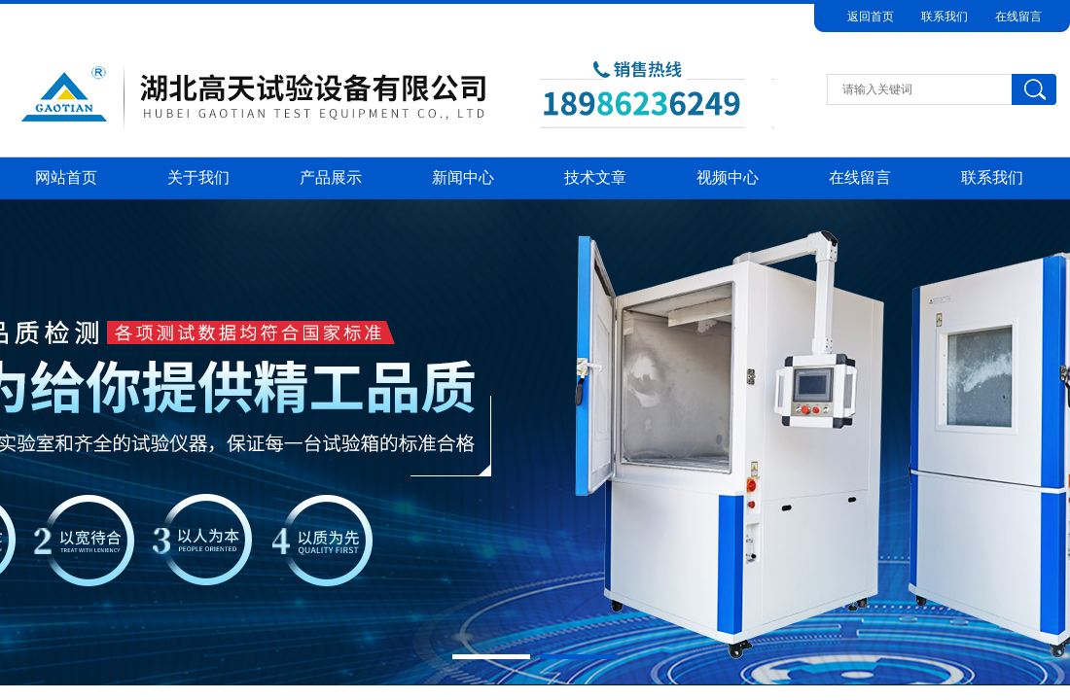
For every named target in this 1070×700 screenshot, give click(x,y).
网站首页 (66, 177)
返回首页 (870, 16)
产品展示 (331, 177)
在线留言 (1018, 16)
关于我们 (198, 177)
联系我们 (944, 16)
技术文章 (595, 177)
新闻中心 (463, 177)
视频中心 (727, 177)
